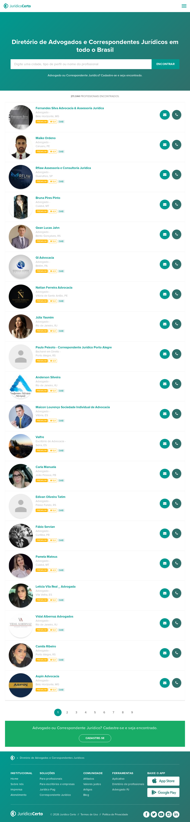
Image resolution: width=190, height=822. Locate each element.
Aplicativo (118, 778)
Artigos (87, 789)
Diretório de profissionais (128, 784)
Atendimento (19, 795)
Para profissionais (51, 778)
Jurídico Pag (47, 789)
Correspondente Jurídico (55, 795)
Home (14, 778)
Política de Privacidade (115, 814)
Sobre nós (17, 784)
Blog (86, 795)
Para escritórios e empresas (57, 784)
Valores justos (92, 784)
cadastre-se (95, 738)
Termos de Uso (89, 814)
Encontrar (165, 64)
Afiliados (88, 778)
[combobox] (81, 64)
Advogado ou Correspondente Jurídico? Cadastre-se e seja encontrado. (95, 75)
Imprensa (16, 789)
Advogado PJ (120, 789)
